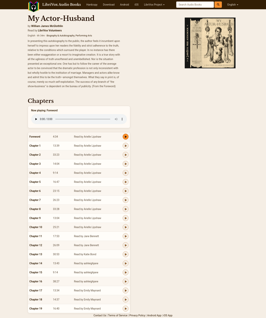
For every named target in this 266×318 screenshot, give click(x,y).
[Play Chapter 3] (126, 164)
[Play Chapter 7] (126, 200)
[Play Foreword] (126, 137)
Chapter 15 (35, 272)
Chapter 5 (35, 181)
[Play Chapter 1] (126, 146)
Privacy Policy (137, 315)
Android (124, 4)
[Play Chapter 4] (126, 173)
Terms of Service (117, 315)
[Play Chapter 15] (126, 272)
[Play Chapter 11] (126, 236)
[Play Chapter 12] (126, 245)
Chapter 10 (35, 227)
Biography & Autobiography (60, 35)
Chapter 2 (35, 154)
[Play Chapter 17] (126, 290)
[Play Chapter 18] (126, 299)
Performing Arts (84, 35)
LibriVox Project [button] (154, 4)
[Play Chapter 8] (126, 209)
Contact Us (99, 315)
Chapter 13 (35, 254)
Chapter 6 (35, 190)
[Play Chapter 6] (126, 191)
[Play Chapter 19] (126, 309)
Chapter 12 (35, 245)
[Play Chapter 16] (126, 281)
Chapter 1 (35, 145)
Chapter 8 (35, 209)
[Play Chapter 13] (126, 254)
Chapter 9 (35, 218)
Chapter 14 (35, 263)
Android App (154, 315)
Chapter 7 (35, 200)
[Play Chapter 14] (126, 263)
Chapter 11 (35, 236)
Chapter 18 (35, 299)
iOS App (168, 315)
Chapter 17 (35, 290)
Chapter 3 (35, 163)
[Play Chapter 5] (126, 182)
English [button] (232, 4)
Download (108, 4)
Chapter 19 (35, 308)
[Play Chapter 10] (126, 227)
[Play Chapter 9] (126, 218)
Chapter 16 (35, 281)
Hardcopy (92, 4)
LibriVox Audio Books (61, 5)
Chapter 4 (35, 172)
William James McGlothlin (47, 26)
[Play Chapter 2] (126, 155)
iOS (136, 4)
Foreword (34, 136)
